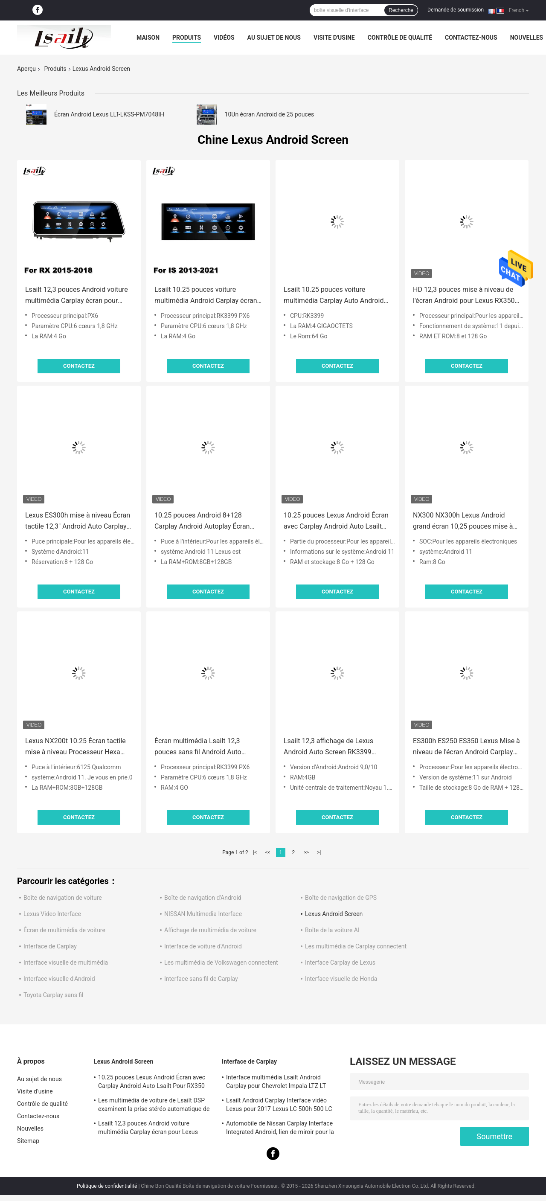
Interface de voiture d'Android (203, 946)
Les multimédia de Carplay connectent (356, 946)
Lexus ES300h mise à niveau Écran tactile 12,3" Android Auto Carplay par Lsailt (77, 521)
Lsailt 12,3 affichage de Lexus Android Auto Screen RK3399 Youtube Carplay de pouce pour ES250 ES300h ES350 (331, 747)
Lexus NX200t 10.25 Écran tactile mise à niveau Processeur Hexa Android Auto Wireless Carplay (75, 747)
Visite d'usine (334, 37)
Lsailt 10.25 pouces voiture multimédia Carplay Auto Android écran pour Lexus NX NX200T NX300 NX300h (333, 295)
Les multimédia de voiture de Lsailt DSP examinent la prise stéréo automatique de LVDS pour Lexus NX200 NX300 (153, 1106)
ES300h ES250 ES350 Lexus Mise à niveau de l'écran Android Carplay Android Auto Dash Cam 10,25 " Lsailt (466, 747)
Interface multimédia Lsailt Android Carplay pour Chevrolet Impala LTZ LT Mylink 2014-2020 (276, 1083)
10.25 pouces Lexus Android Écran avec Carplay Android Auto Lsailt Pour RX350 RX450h (336, 521)
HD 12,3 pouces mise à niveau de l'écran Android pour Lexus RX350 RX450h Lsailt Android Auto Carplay (464, 295)
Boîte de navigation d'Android (202, 897)
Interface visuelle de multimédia (65, 962)
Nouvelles (526, 37)
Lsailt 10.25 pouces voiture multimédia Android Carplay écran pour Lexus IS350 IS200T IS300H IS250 (205, 295)
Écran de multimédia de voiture (64, 930)
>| (319, 852)
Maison (148, 37)
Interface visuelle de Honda (341, 978)
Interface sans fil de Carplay (201, 978)
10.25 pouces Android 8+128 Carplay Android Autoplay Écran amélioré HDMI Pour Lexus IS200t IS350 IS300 (205, 521)
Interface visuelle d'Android (59, 978)
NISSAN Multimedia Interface (203, 913)
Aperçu (26, 68)
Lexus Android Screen (334, 913)
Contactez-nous (471, 37)
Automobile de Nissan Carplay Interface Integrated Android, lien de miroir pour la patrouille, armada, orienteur (280, 1129)
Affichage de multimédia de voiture (210, 930)
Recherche (401, 10)
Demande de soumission (455, 10)
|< (255, 852)
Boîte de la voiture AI (332, 930)
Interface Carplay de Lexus (340, 962)
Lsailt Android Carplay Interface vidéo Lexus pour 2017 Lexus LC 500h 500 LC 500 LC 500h (279, 1106)
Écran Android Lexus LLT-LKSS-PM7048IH (109, 114)
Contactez (79, 366)
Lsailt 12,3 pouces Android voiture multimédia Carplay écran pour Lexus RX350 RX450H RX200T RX (76, 295)
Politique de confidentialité (107, 1186)
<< (267, 852)
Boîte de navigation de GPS (341, 897)
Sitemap (28, 1140)
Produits (186, 37)
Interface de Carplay (50, 946)
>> (306, 852)
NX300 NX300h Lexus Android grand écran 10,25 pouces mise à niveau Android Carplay (463, 521)
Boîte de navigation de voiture (62, 897)
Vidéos (224, 37)
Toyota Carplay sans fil (53, 995)
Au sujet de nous (274, 37)
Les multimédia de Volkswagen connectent (221, 962)
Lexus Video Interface (52, 913)
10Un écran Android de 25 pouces (269, 114)
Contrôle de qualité (400, 37)
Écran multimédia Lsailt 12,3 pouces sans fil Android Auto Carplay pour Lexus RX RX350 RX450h (199, 747)
